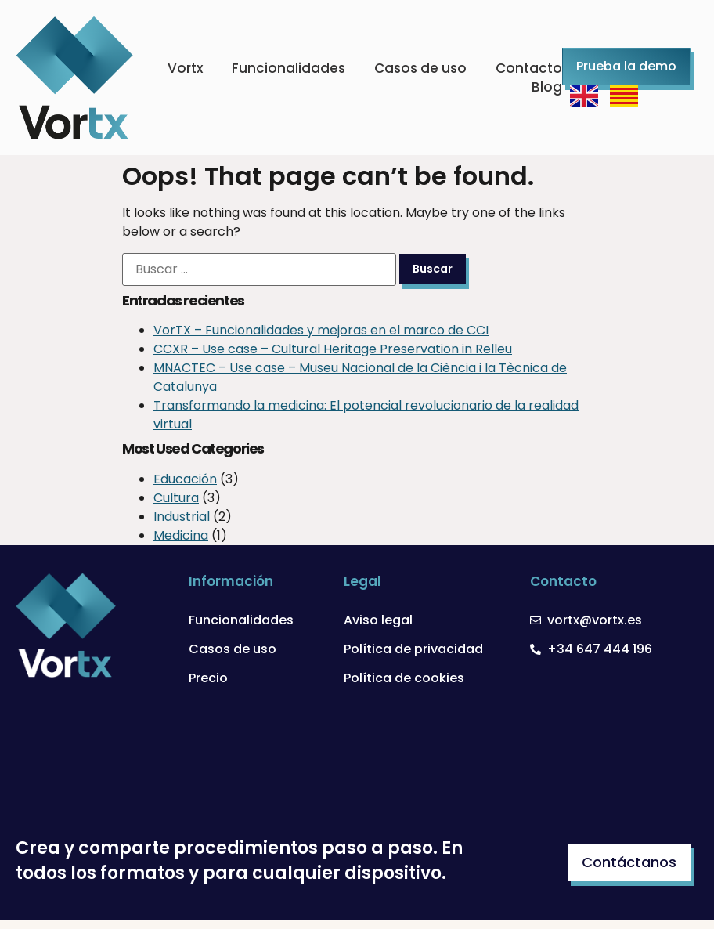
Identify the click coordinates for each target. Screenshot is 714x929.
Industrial (181, 517)
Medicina (180, 535)
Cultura (176, 498)
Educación (185, 479)
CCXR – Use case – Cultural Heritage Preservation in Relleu (332, 349)
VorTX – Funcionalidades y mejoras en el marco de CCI (321, 330)
